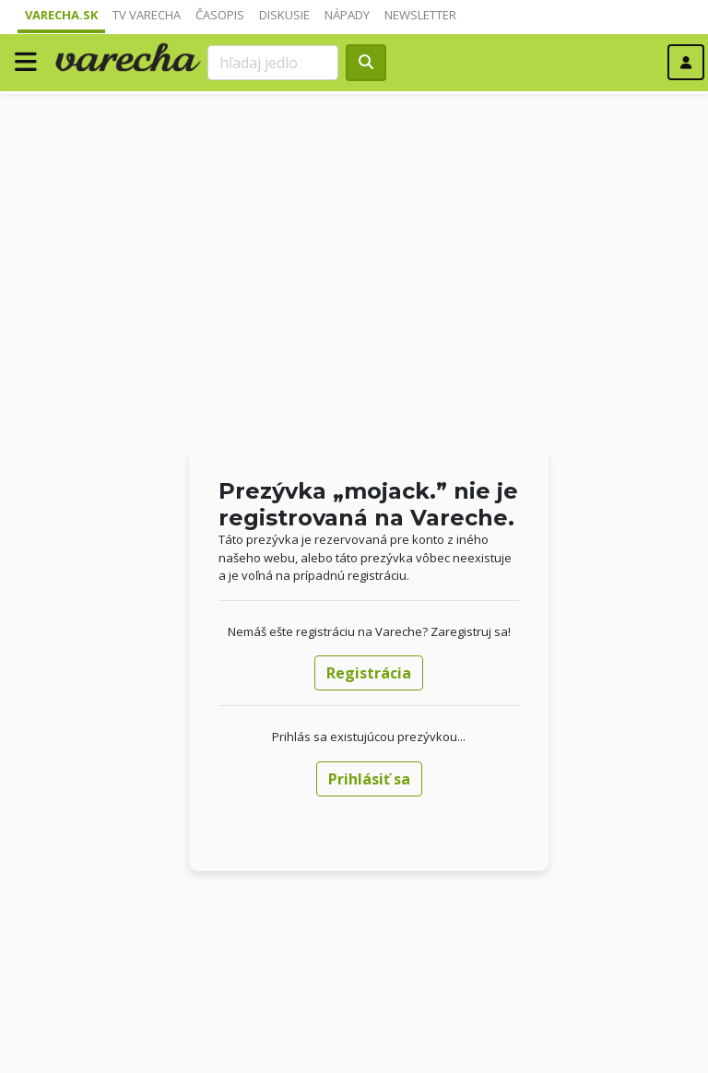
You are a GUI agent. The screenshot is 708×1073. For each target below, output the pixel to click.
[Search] (272, 62)
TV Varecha (146, 14)
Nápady (347, 14)
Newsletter (420, 14)
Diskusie (284, 14)
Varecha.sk (61, 14)
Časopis (219, 14)
